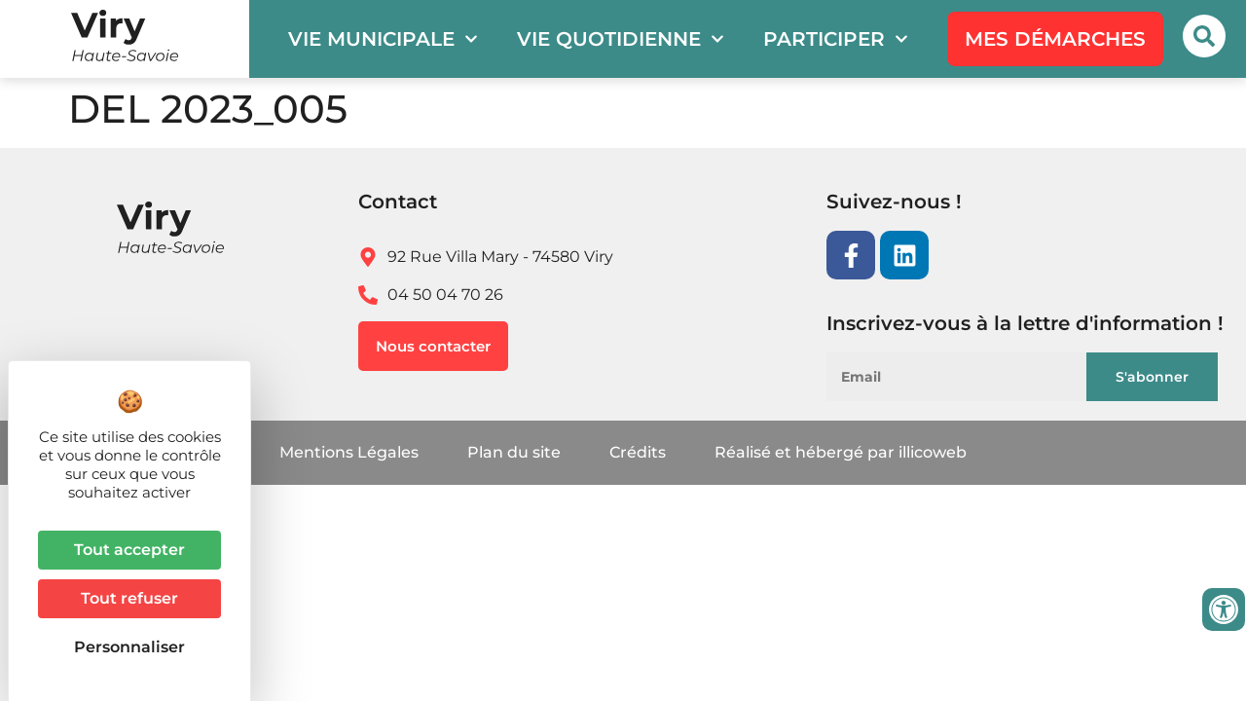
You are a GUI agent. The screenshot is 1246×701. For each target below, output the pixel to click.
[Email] (967, 376)
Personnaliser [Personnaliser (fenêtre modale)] (129, 647)
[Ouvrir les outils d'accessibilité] (1223, 609)
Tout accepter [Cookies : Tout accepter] (129, 549)
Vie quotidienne (620, 38)
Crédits (637, 452)
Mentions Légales (349, 452)
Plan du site (514, 452)
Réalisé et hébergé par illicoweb (841, 452)
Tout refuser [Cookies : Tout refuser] (129, 598)
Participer (835, 38)
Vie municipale (383, 38)
